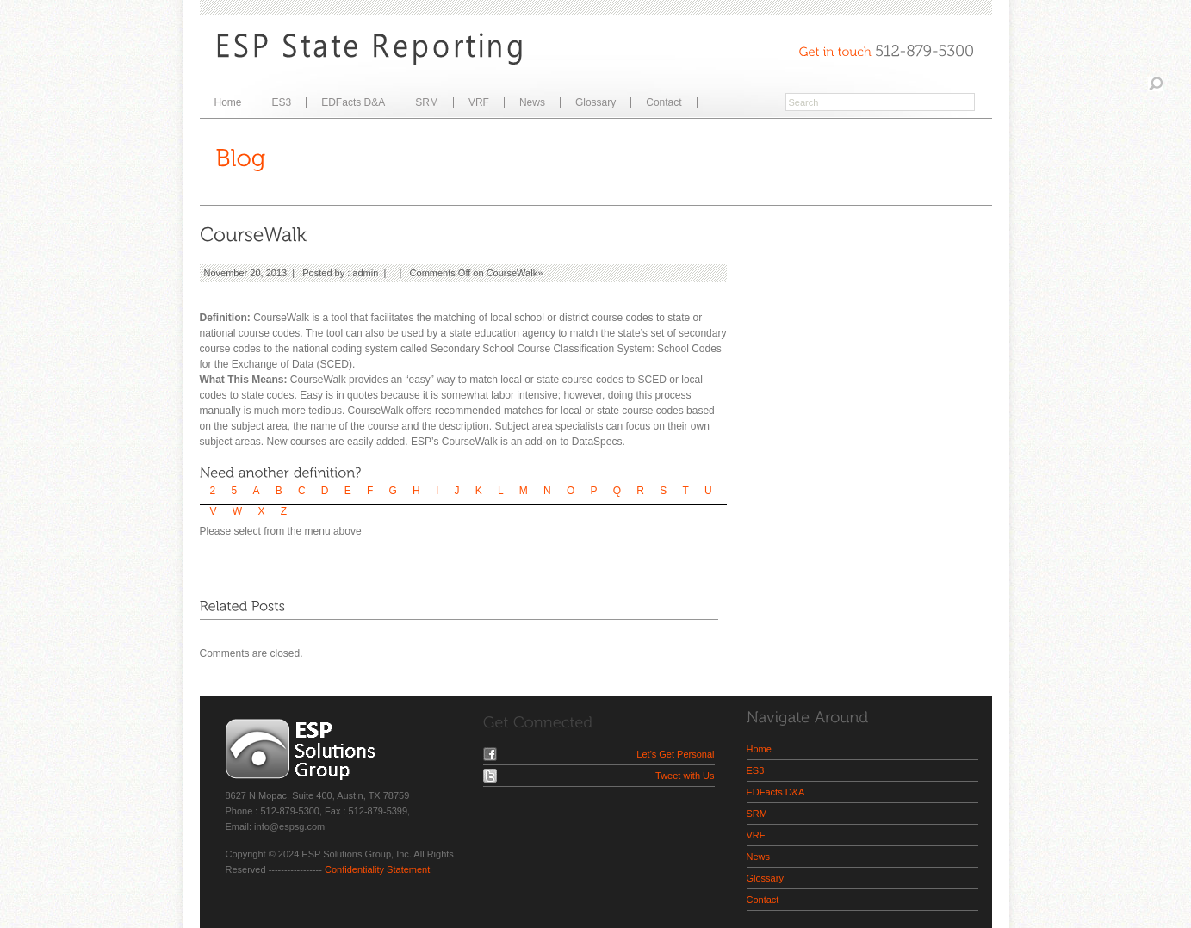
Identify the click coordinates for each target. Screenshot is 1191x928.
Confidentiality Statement (377, 869)
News (532, 102)
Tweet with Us (684, 775)
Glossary (595, 102)
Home (228, 102)
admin (365, 273)
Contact (663, 102)
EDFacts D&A (353, 102)
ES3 (282, 102)
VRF (478, 102)
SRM (426, 102)
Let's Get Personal (675, 754)
